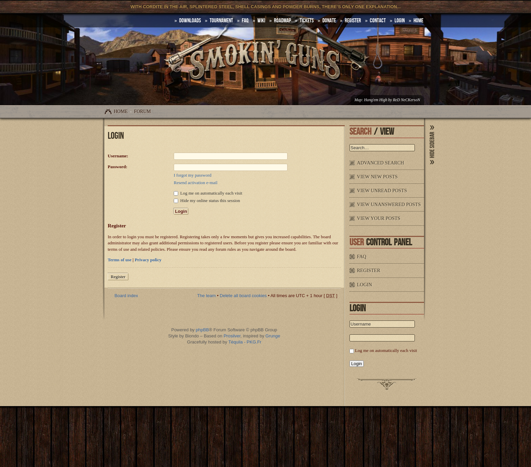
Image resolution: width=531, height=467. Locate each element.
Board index (126, 295)
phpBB (202, 329)
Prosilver (232, 335)
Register (353, 20)
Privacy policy (148, 259)
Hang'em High (375, 100)
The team (206, 295)
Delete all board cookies (243, 295)
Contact (378, 20)
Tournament (221, 20)
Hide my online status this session (207, 200)
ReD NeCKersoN (406, 100)
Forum (142, 111)
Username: (118, 155)
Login (400, 20)
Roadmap (282, 20)
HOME (418, 20)
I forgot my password (192, 175)
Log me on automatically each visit (208, 193)
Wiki (261, 20)
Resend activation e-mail (195, 182)
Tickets (307, 20)
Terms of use (119, 259)
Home (121, 111)
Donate (329, 20)
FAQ (245, 20)
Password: (117, 166)
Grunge (273, 335)
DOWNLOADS (190, 20)
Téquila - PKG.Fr (244, 341)
